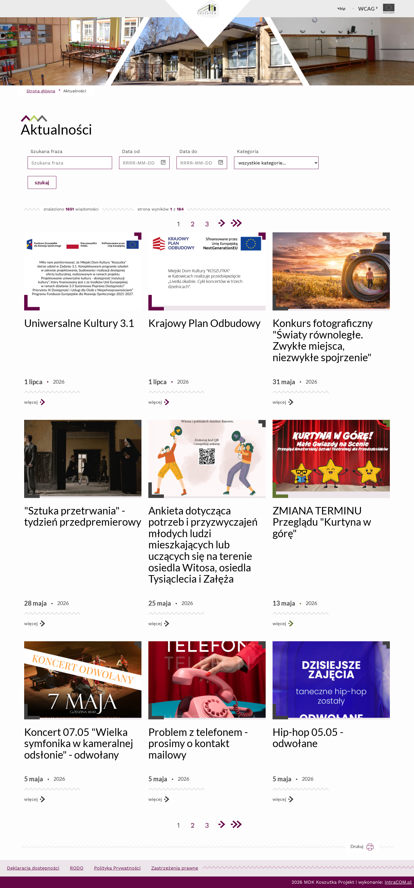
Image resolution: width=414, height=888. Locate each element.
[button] (163, 162)
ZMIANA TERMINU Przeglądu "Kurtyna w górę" (322, 521)
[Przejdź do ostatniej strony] (235, 224)
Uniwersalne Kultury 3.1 (79, 323)
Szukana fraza (46, 151)
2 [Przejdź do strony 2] (194, 223)
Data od (131, 151)
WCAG (368, 8)
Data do (188, 151)
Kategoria (247, 151)
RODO (76, 868)
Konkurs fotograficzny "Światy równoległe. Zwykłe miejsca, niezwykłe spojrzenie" (323, 340)
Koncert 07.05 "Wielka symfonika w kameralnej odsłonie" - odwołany (78, 743)
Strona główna (40, 91)
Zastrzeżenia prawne (174, 868)
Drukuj (364, 846)
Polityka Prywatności (117, 868)
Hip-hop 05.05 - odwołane (308, 738)
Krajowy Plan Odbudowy (204, 323)
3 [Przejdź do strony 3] (209, 223)
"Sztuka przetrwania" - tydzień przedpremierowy (82, 516)
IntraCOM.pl (398, 882)
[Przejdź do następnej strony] (221, 224)
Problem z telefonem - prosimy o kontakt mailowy (198, 743)
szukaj (42, 182)
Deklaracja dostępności (33, 868)
